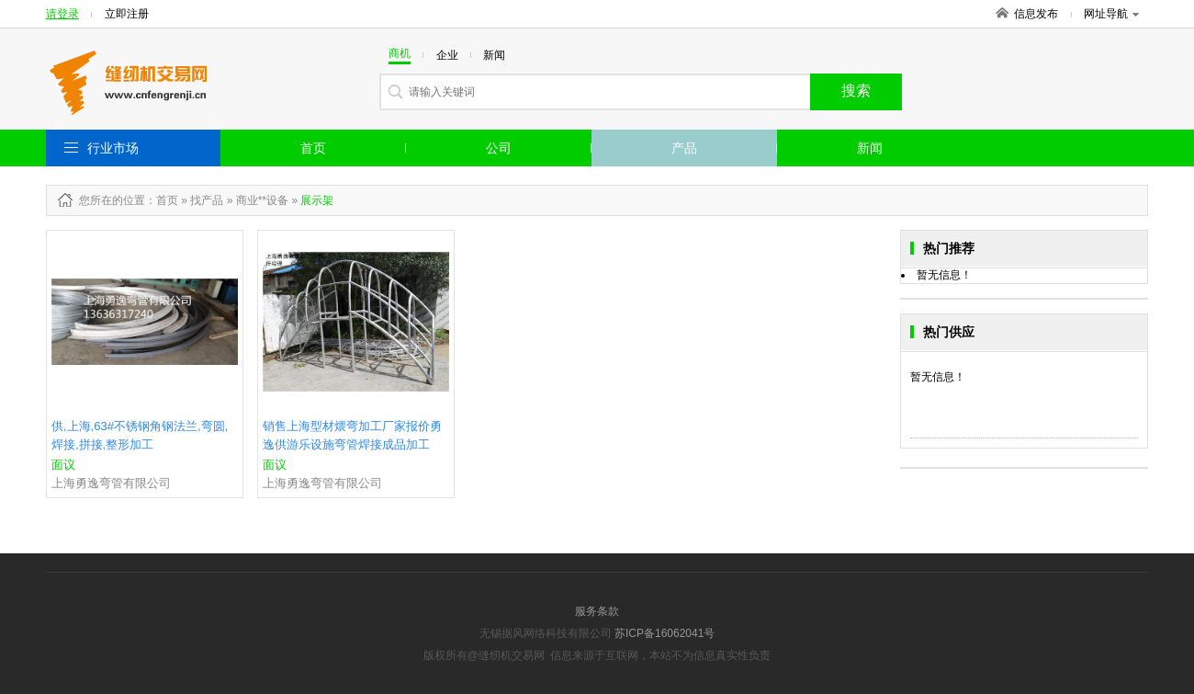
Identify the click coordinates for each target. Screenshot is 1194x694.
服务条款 (597, 611)
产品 (684, 148)
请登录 (62, 13)
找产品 (206, 200)
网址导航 (1111, 13)
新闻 (870, 148)
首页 (313, 148)
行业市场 (113, 148)
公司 (499, 148)
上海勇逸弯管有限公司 (111, 483)
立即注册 (127, 13)
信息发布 (1036, 13)
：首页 (161, 200)
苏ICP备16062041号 (664, 633)
